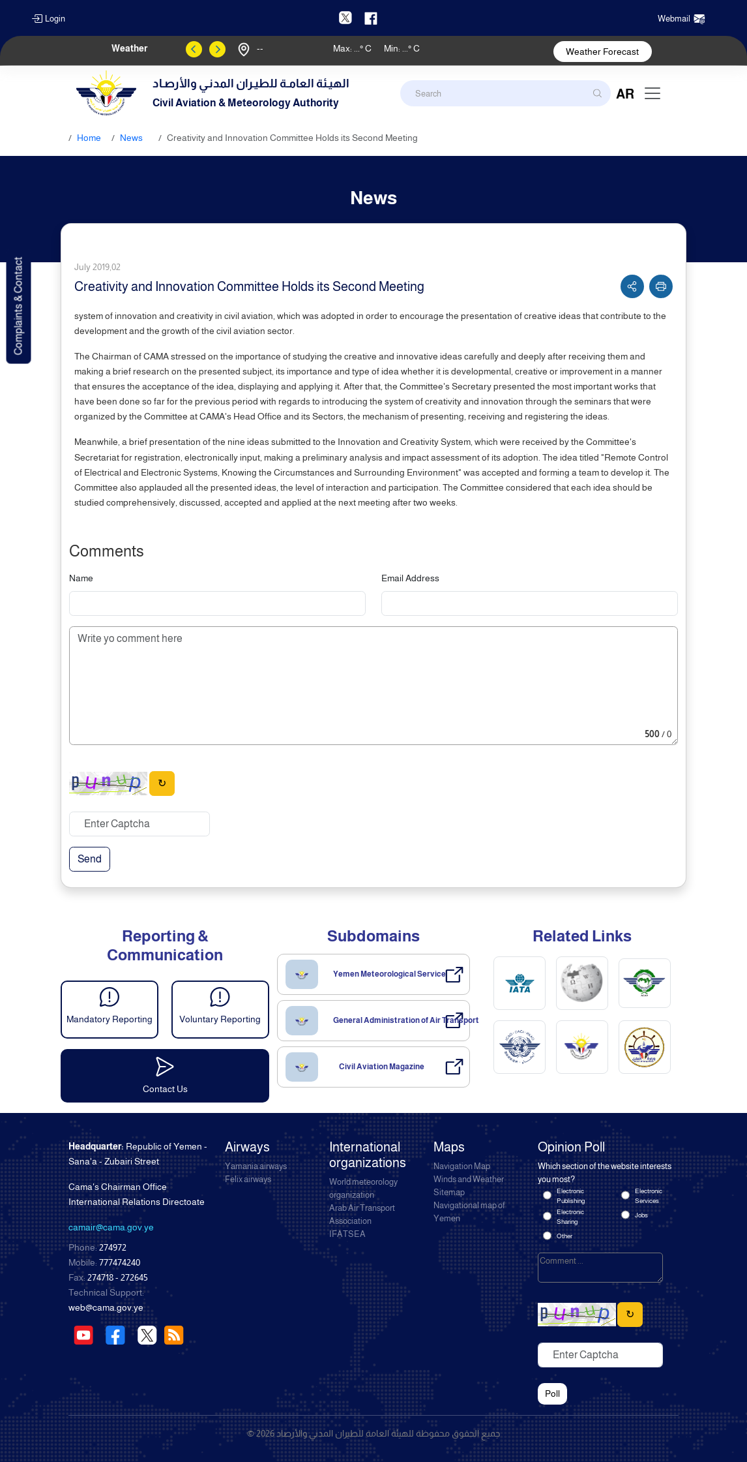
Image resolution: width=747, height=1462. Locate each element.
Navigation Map (461, 1166)
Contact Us (165, 1089)
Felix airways (248, 1179)
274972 (112, 1247)
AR (625, 94)
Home (89, 137)
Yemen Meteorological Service (389, 974)
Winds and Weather (468, 1179)
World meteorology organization (363, 1189)
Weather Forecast (602, 51)
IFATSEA (347, 1234)
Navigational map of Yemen (469, 1212)
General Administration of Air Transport (406, 1020)
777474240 (119, 1262)
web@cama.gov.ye (105, 1307)
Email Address (410, 578)
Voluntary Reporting (220, 1019)
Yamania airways (256, 1166)
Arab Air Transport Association (362, 1215)
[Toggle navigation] (652, 93)
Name (81, 578)
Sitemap (449, 1192)
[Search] (505, 93)
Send (90, 858)
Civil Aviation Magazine (381, 1066)
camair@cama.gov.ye (111, 1227)
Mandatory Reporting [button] (109, 1019)
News (131, 137)
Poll (552, 1393)
